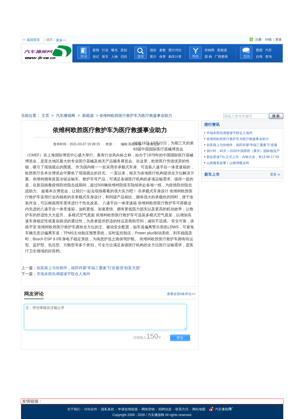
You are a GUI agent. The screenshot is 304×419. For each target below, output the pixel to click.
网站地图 (198, 409)
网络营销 (148, 409)
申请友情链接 (128, 409)
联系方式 (181, 409)
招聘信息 (165, 409)
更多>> (61, 40)
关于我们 (73, 409)
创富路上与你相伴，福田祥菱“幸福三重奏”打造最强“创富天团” (89, 268)
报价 (153, 50)
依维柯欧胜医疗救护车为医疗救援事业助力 (237, 139)
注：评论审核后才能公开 (105, 317)
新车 (105, 57)
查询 (268, 57)
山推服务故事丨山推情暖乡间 (227, 163)
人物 (114, 57)
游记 (96, 57)
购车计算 (175, 57)
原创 (123, 50)
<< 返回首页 (31, 40)
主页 (45, 115)
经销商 (209, 50)
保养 (162, 57)
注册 (258, 39)
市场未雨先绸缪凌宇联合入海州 (63, 274)
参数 (162, 50)
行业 (105, 50)
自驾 (259, 57)
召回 (123, 57)
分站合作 (90, 409)
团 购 (208, 57)
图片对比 (175, 50)
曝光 (114, 50)
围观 (259, 50)
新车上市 (212, 174)
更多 (278, 39)
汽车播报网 (65, 115)
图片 (153, 57)
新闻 (96, 50)
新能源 (222, 50)
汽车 (268, 50)
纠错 (268, 39)
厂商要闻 (221, 57)
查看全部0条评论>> (181, 294)
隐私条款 (107, 409)
